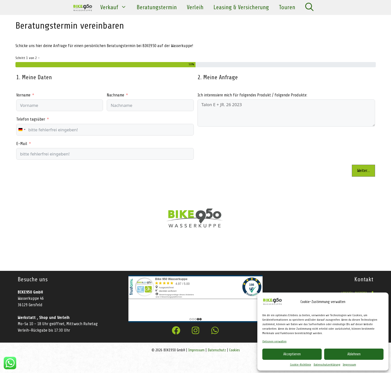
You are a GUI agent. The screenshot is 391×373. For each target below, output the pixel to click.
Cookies (234, 350)
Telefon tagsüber (30, 119)
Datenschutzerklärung (327, 364)
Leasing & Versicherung (241, 7)
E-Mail (21, 143)
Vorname (23, 95)
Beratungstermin (157, 7)
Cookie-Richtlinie (300, 364)
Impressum (349, 364)
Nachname (115, 95)
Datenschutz (217, 350)
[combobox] (21, 129)
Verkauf (116, 7)
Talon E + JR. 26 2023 (286, 113)
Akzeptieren (292, 354)
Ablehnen (354, 354)
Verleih (195, 7)
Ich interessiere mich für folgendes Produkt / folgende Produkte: (252, 95)
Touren (287, 7)
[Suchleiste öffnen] (309, 7)
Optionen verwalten (274, 341)
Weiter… (363, 170)
